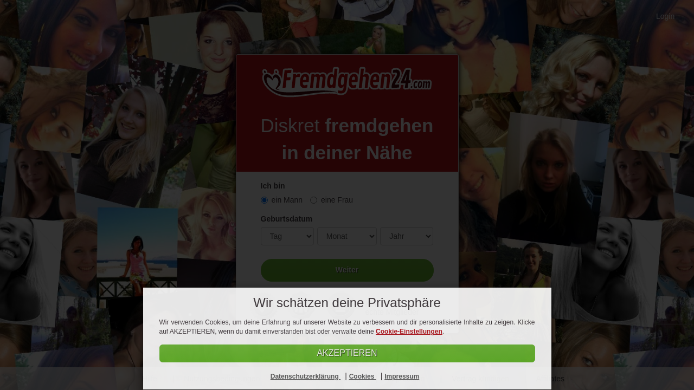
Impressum (401, 376)
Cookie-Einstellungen (409, 331)
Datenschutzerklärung (305, 376)
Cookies (362, 376)
